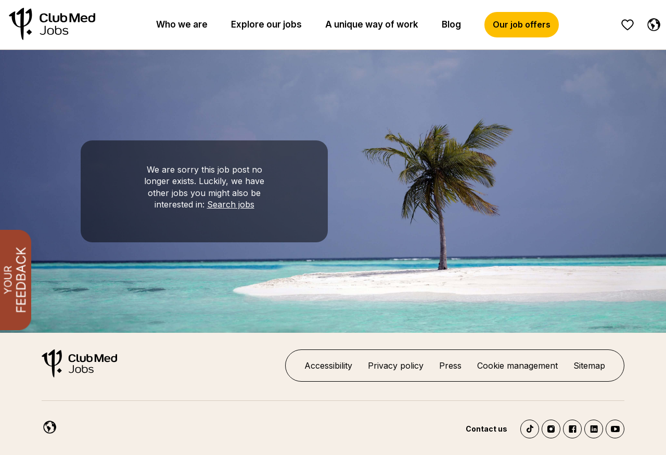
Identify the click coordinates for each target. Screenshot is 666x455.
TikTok (529, 429)
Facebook (572, 429)
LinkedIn (593, 429)
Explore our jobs (266, 24)
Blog (451, 24)
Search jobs (230, 204)
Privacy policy (396, 365)
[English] (651, 23)
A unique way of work (371, 24)
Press (450, 365)
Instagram (551, 429)
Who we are (182, 24)
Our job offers (521, 24)
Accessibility (328, 365)
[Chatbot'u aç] (624, 423)
